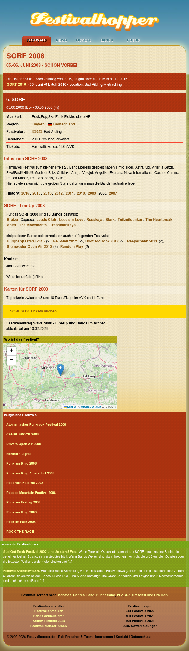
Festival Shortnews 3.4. (21, 571)
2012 (59, 193)
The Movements (32, 225)
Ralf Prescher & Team (75, 636)
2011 (70, 193)
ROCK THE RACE (20, 531)
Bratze (12, 219)
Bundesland (105, 595)
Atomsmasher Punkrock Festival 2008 (36, 424)
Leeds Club (46, 219)
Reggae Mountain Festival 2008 (31, 492)
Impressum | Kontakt (111, 636)
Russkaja (94, 219)
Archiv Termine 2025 (49, 621)
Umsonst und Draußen (150, 595)
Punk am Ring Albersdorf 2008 (30, 473)
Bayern (38, 124)
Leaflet (70, 406)
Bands (106, 40)
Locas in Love (71, 219)
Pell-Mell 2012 (65, 241)
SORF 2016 (16, 84)
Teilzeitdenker (130, 219)
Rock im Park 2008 (21, 521)
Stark (110, 219)
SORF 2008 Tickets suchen (33, 311)
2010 (81, 193)
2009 (92, 193)
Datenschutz (141, 636)
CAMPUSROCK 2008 (22, 434)
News (61, 40)
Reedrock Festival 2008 (24, 483)
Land (90, 595)
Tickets (84, 40)
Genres (79, 595)
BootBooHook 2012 (102, 241)
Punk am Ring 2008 (21, 463)
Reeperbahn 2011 (142, 241)
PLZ (120, 595)
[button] (60, 370)
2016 (25, 193)
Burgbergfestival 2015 (26, 241)
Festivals (36, 40)
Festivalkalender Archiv (49, 626)
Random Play (71, 246)
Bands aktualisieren (49, 616)
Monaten (64, 595)
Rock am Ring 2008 (21, 512)
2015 (36, 193)
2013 (48, 193)
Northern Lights (18, 454)
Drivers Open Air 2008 (23, 444)
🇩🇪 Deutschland (61, 124)
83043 (37, 131)
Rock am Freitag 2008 (23, 502)
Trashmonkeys (63, 225)
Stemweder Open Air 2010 (29, 246)
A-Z (127, 595)
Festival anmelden (49, 611)
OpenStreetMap (91, 406)
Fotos (133, 40)
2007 (113, 193)
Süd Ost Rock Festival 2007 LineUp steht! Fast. (40, 551)
